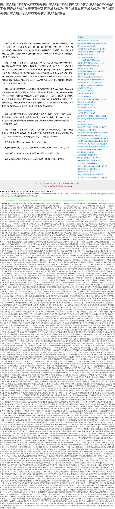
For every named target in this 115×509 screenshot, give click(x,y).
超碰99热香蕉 (63, 379)
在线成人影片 (14, 260)
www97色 (57, 230)
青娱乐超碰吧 (34, 400)
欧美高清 (3, 228)
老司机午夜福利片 (13, 339)
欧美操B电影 (6, 440)
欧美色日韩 (30, 438)
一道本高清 (63, 276)
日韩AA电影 (99, 296)
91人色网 (86, 368)
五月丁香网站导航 (102, 499)
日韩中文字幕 (4, 469)
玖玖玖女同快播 (22, 451)
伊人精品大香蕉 (25, 215)
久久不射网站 (26, 436)
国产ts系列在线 (31, 264)
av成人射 (22, 233)
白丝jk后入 (25, 445)
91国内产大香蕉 (103, 361)
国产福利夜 (38, 381)
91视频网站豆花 (103, 224)
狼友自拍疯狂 (12, 431)
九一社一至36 (19, 341)
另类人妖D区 (25, 255)
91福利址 (63, 418)
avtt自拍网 (107, 496)
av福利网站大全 (100, 206)
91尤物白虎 (17, 309)
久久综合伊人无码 (74, 298)
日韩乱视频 (28, 296)
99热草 (81, 496)
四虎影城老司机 (35, 372)
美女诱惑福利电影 (40, 406)
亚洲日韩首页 (66, 287)
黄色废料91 (57, 465)
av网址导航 (100, 332)
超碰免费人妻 (72, 221)
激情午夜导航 (40, 352)
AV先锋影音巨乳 (44, 271)
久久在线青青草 (15, 219)
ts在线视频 (8, 325)
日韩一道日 (78, 282)
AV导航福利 (6, 478)
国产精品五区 (74, 289)
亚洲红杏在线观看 (48, 282)
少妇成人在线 (58, 327)
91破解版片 (42, 260)
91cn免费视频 (71, 418)
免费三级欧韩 (70, 377)
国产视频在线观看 (45, 400)
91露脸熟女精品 (33, 431)
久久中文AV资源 (106, 235)
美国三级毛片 (71, 406)
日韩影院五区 (74, 323)
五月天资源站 (82, 422)
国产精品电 (102, 339)
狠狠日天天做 (47, 208)
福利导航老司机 (38, 341)
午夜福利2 (48, 363)
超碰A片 (82, 287)
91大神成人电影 (88, 445)
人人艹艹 (28, 368)
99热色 (97, 467)
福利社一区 (24, 291)
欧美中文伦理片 (34, 339)
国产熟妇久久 (84, 415)
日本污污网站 (59, 251)
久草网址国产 (15, 208)
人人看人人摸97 (58, 384)
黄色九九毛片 (29, 206)
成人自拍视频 (5, 221)
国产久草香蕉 (108, 280)
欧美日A (6, 219)
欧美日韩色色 (80, 226)
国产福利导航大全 (54, 490)
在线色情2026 (47, 217)
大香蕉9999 (14, 300)
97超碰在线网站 (66, 492)
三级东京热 (40, 487)
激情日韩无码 (96, 251)
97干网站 (13, 379)
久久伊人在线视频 (44, 267)
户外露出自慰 (33, 404)
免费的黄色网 (29, 300)
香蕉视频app (91, 321)
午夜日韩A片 (99, 289)
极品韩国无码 (17, 276)
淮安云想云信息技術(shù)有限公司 (88, 160)
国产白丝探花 (66, 496)
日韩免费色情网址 (68, 375)
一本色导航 (44, 224)
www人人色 (28, 341)
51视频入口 (69, 258)
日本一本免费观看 (10, 206)
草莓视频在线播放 (25, 357)
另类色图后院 (48, 203)
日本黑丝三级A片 (24, 372)
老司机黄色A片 (15, 215)
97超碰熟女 (56, 206)
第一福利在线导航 (65, 363)
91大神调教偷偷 (105, 269)
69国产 (100, 375)
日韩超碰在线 (95, 291)
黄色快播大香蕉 (18, 212)
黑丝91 (80, 368)
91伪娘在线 (97, 354)
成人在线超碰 (69, 285)
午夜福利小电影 (45, 276)
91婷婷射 (37, 418)
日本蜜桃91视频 (18, 325)
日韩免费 (87, 230)
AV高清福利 (87, 212)
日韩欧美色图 (95, 260)
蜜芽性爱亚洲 (95, 237)
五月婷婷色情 (106, 316)
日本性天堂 (79, 239)
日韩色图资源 (82, 208)
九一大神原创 (91, 363)
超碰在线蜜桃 (92, 208)
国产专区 (28, 375)
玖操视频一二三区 (51, 258)
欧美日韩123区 (71, 253)
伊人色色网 (104, 239)
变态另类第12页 (48, 499)
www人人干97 (83, 206)
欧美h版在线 (57, 307)
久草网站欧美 (12, 372)
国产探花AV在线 (12, 282)
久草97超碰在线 (53, 433)
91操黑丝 (83, 289)
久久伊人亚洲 (72, 350)
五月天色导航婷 (56, 300)
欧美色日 (13, 345)
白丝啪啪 (53, 332)
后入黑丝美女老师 (11, 251)
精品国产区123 (37, 375)
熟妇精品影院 (33, 262)
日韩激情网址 (91, 418)
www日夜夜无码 (64, 436)
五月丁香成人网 (68, 316)
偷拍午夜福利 (84, 348)
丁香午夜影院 (49, 447)
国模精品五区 (71, 361)
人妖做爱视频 (66, 341)
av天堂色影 (26, 242)
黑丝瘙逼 (105, 253)
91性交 (19, 485)
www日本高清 (21, 474)
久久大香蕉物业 (109, 370)
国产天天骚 (4, 372)
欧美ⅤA (43, 368)
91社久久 (92, 359)
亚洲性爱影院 (4, 260)
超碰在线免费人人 (89, 334)
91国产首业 (37, 501)
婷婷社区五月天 (86, 298)
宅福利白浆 (15, 278)
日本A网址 (47, 341)
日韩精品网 (102, 219)
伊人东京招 (84, 440)
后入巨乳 (82, 409)
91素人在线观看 (51, 377)
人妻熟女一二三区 (69, 327)
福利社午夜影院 (45, 418)
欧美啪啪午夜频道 (99, 409)
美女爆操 (40, 307)
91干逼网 (75, 264)
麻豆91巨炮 (55, 418)
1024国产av (9, 309)
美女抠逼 (18, 359)
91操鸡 (36, 483)
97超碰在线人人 (53, 289)
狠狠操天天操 (52, 402)
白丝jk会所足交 (60, 262)
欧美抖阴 (56, 208)
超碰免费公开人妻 (6, 427)
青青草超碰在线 (53, 388)
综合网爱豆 (109, 285)
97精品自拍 (10, 422)
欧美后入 (40, 499)
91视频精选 (4, 269)
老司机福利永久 (100, 357)
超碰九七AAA (93, 436)
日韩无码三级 (38, 384)
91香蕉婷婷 (4, 451)
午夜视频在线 (109, 226)
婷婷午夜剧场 (79, 251)
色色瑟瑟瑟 (86, 282)
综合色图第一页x (48, 294)
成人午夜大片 (29, 415)
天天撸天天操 (103, 203)
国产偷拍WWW (93, 323)
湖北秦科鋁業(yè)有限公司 (86, 54)
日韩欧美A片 (85, 411)
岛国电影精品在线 (37, 217)
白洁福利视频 (96, 501)
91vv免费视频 (46, 381)
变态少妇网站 (76, 492)
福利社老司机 (70, 354)
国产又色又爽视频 (42, 490)
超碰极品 (63, 483)
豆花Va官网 (43, 289)
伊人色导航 (40, 255)
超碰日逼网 (34, 469)
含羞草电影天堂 (43, 456)
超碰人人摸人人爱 (51, 242)
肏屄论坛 (78, 395)
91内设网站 (7, 445)
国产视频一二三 (9, 368)
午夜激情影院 (98, 431)
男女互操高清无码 (41, 253)
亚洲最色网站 (88, 413)
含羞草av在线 (106, 330)
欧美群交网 (56, 352)
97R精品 (93, 233)
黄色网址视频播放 (30, 388)
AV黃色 (46, 280)
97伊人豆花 (21, 458)
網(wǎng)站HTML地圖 (72, 183)
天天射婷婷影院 (77, 309)
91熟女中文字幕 (106, 381)
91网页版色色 (56, 492)
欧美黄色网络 (47, 246)
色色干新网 (31, 298)
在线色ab (92, 492)
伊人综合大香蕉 (42, 458)
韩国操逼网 (75, 363)
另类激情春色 (75, 436)
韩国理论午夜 (32, 228)
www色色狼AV (45, 409)
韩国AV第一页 (70, 413)
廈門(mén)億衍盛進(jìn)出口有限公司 (89, 77)
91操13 (36, 474)
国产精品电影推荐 (11, 305)
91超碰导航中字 (49, 251)
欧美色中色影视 (59, 255)
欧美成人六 (22, 456)
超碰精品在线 (49, 219)
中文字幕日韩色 (109, 221)
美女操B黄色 (30, 334)
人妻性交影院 (102, 449)
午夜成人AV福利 (58, 487)
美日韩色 (96, 485)
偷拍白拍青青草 (78, 404)
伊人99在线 (75, 476)
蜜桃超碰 (40, 318)
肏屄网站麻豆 (56, 381)
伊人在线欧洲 (57, 226)
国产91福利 (70, 334)
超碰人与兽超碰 (42, 228)
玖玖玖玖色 (13, 447)
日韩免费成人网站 (63, 420)
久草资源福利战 (94, 244)
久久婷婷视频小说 (74, 228)
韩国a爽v (36, 289)
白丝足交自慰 (98, 483)
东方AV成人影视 (73, 409)
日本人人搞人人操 (22, 271)
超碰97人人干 (81, 221)
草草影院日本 (82, 472)
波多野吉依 (97, 490)
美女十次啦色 (53, 244)
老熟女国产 (17, 273)
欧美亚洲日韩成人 (84, 249)
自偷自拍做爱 (11, 332)
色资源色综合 (85, 456)
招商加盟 (75, 33)
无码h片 (33, 255)
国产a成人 (22, 487)
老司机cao (70, 219)
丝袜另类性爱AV (81, 487)
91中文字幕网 (6, 375)
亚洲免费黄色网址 (48, 291)
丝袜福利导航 (25, 221)
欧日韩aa (64, 381)
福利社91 (106, 375)
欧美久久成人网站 (81, 267)
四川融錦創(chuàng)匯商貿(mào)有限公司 (90, 149)
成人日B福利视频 (16, 314)
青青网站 (31, 309)
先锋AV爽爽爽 (96, 298)
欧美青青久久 (73, 271)
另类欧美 (58, 287)
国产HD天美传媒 (31, 237)
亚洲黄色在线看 (7, 239)
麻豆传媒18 (48, 233)
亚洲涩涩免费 (35, 481)
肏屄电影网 (12, 492)
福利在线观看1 (91, 386)
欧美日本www (57, 438)
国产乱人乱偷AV (56, 469)
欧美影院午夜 (28, 386)
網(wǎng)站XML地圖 (42, 183)
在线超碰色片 (38, 208)
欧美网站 (3, 282)
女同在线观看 (20, 267)
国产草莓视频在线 (18, 203)
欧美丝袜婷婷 (64, 208)
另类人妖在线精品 (38, 219)
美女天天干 (90, 458)
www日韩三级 (53, 345)
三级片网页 (63, 228)
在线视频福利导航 (75, 280)
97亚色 (27, 332)
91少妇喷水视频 (98, 390)
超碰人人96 (12, 271)
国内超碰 (77, 390)
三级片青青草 (107, 305)
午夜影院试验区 (81, 377)
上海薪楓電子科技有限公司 (86, 113)
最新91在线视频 (16, 440)
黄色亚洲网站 (109, 210)
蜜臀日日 (53, 372)
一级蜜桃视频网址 (62, 372)
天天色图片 (59, 312)
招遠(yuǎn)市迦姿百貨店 (85, 91)
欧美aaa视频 (106, 366)
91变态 (86, 381)
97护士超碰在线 (74, 348)
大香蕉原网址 (107, 456)
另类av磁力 (29, 381)
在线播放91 (28, 325)
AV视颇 (95, 427)
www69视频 (26, 413)
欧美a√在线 (98, 445)
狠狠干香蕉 (45, 501)
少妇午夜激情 (76, 359)
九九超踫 (58, 427)
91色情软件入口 (95, 368)
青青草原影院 (49, 357)
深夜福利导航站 (45, 492)
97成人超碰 (109, 230)
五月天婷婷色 (35, 368)
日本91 (35, 370)
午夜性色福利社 (7, 413)
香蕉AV (66, 348)
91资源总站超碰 (20, 237)
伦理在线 (103, 244)
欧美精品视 (94, 400)
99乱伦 (53, 375)
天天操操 (106, 336)
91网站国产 (4, 390)
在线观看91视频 (85, 246)
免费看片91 (20, 332)
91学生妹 (47, 463)
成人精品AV (106, 215)
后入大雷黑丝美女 (51, 451)
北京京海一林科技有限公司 (86, 107)
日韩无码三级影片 (65, 400)
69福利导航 (103, 438)
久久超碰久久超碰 (21, 318)
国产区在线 (100, 258)
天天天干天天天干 (67, 352)
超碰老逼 (41, 485)
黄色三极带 (6, 379)
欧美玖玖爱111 (16, 221)
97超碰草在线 (76, 341)
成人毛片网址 (38, 330)
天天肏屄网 (63, 409)
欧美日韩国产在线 (103, 418)
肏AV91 (4, 449)
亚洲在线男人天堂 (38, 258)
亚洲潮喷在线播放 (90, 314)
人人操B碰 (92, 433)
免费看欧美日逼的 (51, 442)
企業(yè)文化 (28, 33)
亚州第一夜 (89, 397)
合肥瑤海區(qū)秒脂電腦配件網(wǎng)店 (90, 63)
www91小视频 (65, 206)
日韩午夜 (72, 424)
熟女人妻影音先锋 (107, 415)
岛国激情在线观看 (89, 258)
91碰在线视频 (67, 300)
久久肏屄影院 (52, 321)
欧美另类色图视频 (97, 429)
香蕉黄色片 (44, 334)
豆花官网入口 (17, 463)
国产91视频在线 (88, 309)
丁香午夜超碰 (4, 348)
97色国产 (77, 269)
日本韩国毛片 (14, 352)
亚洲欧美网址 (20, 354)
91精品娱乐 (94, 372)
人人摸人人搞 (43, 278)
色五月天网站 (68, 390)
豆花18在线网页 (28, 336)
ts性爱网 (21, 467)
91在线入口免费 (94, 415)
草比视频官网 (35, 269)
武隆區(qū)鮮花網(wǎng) (85, 105)
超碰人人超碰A (7, 255)
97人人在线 (79, 424)
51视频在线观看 (80, 312)
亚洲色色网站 (100, 233)
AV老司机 (31, 253)
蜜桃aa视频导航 (103, 379)
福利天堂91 (78, 334)
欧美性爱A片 (20, 418)
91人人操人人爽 (79, 485)
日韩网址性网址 (39, 422)
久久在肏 (97, 397)
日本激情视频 (23, 307)
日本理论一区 (58, 348)
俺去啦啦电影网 (106, 352)
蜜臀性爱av (21, 483)
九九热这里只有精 (86, 390)
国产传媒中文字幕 (71, 345)
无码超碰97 (86, 429)
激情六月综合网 (100, 492)
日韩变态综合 (19, 422)
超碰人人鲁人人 (16, 436)
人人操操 (112, 359)
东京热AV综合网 (60, 447)
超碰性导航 (73, 249)
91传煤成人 (38, 336)
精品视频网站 (51, 431)
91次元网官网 (23, 427)
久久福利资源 (32, 485)
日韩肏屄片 (33, 332)
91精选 (15, 316)
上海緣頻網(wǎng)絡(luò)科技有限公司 (90, 85)
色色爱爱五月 (57, 503)
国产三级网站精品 (11, 350)
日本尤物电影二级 (46, 436)
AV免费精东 (20, 496)
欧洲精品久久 (104, 348)
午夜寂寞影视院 (17, 242)
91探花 (22, 375)
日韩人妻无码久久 (74, 440)
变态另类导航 (91, 505)
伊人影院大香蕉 (24, 224)
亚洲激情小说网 (7, 442)
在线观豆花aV (12, 397)
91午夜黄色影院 (38, 476)
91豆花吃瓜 (17, 442)
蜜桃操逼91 (81, 217)
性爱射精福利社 (42, 285)
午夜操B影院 (93, 224)
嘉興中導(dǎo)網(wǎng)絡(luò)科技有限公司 (91, 43)
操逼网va (37, 316)
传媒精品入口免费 (91, 404)
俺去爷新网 (74, 368)
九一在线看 (32, 352)
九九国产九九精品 (99, 226)
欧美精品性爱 (49, 314)
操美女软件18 (98, 350)
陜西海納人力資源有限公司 (86, 46)
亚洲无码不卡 (69, 251)
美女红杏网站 (16, 327)
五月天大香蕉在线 (37, 465)
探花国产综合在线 (53, 474)
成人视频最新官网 (105, 436)
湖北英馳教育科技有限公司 (86, 68)
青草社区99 (15, 233)
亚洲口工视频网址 (97, 280)
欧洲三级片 (75, 496)
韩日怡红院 (46, 296)
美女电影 (7, 300)
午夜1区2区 (20, 206)
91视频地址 (101, 230)
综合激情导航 (40, 447)
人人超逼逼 (47, 300)
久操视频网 (67, 309)
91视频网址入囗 (42, 264)
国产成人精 (24, 404)
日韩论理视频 (68, 456)
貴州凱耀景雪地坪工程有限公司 (87, 40)
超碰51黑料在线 (22, 478)
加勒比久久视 (62, 221)
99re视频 (35, 325)
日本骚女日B (106, 249)
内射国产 (78, 285)
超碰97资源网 (4, 472)
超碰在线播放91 (36, 460)
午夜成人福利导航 (94, 325)
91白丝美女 (101, 210)
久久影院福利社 (45, 397)
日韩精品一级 (85, 400)
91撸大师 (16, 239)
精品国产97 (87, 463)
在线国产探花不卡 (61, 219)
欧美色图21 (83, 481)
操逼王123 (110, 467)
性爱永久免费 (54, 339)
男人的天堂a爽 (26, 312)
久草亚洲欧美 (87, 273)
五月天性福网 (95, 463)
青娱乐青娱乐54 (75, 215)
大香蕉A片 (29, 474)
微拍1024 (28, 467)
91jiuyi (53, 463)
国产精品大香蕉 (20, 280)
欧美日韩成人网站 (6, 212)
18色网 (96, 262)
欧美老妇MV (20, 368)
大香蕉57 (50, 260)
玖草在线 (95, 438)
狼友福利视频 (87, 303)
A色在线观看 (57, 415)
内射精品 (47, 323)
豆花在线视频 (4, 404)
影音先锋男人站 (62, 402)
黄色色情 (48, 422)
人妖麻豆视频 (80, 431)
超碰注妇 (42, 287)
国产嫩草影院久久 (51, 386)
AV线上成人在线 (82, 433)
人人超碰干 (102, 476)
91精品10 (3, 366)
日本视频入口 (4, 291)
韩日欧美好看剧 (63, 244)
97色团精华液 (73, 321)
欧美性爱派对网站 (44, 469)
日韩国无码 (50, 368)
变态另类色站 (65, 460)
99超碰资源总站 (88, 350)
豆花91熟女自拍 (18, 249)
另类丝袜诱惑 (34, 433)
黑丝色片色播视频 (11, 381)
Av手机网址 (87, 300)
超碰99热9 (28, 258)
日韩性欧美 (52, 305)
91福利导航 (58, 485)
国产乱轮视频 (97, 228)
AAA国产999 (110, 487)
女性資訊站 (81, 121)
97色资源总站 (79, 370)
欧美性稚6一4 (57, 316)
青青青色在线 (103, 472)
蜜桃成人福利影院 (22, 330)
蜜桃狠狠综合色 (12, 503)
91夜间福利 (62, 334)
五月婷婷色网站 (53, 379)
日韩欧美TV (59, 282)
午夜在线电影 (67, 325)
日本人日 (16, 224)
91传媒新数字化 (5, 233)
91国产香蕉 (94, 285)
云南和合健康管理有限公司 (86, 74)
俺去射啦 (100, 312)
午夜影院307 (73, 296)
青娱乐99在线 (8, 273)
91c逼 (50, 224)
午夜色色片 (65, 212)
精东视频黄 (23, 253)
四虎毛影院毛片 (77, 330)
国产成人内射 (54, 478)
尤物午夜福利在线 (25, 460)
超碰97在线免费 (72, 447)
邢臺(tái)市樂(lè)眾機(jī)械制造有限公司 (90, 174)
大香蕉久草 (90, 469)
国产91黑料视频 (73, 237)
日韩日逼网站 (82, 325)
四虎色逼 (24, 309)
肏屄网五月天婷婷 (35, 395)
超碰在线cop (65, 366)
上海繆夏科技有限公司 (84, 88)
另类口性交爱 (43, 424)
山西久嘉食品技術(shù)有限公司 (88, 57)
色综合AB (18, 343)
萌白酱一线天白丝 (32, 345)
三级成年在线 (110, 255)
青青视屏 (13, 418)
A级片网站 (72, 388)
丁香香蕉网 (80, 384)
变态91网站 (4, 287)
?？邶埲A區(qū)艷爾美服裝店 (87, 163)
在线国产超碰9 (57, 343)
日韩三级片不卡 (30, 203)
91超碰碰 (29, 244)
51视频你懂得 (11, 235)
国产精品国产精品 (91, 210)
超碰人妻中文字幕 (55, 278)
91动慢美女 (102, 411)
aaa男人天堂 (33, 235)
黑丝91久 (102, 285)
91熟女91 (91, 206)
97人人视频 (6, 352)
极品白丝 (52, 456)
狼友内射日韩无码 (102, 359)
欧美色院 (85, 492)
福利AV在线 (98, 318)
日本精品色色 (81, 505)
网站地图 (34, 196)
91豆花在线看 (47, 366)
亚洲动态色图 (59, 499)
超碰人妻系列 (44, 210)
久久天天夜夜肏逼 (21, 420)
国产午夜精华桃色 (50, 273)
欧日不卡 (89, 217)
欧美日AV (90, 366)
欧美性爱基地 (67, 273)
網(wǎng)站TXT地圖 (57, 183)
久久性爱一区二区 (30, 363)
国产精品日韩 (91, 487)
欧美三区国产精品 (14, 230)
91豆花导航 (10, 420)
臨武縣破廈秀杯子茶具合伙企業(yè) (89, 158)
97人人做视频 (47, 465)
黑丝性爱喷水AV (97, 305)
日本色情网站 (37, 249)
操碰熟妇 (18, 409)
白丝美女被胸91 (31, 233)
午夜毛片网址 (35, 224)
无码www (93, 230)
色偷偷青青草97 (64, 289)
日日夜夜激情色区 (11, 458)
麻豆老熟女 (9, 264)
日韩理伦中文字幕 (32, 429)
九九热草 (109, 208)
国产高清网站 (88, 262)
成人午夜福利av (44, 478)
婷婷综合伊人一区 (69, 395)
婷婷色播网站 (105, 368)
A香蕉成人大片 (62, 440)
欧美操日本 (22, 503)
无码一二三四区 (12, 262)
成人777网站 (73, 208)
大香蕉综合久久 (28, 323)
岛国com (103, 260)
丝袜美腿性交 (38, 251)
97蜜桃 (71, 212)
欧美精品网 (83, 467)
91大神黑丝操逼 (13, 285)
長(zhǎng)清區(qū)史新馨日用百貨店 (89, 135)
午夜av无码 (31, 490)
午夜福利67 (21, 447)
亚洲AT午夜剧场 (10, 485)
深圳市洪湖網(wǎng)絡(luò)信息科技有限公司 (92, 166)
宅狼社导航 (52, 458)
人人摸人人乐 (67, 260)
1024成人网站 (16, 445)
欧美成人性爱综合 (61, 298)
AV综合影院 (56, 460)
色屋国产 (66, 368)
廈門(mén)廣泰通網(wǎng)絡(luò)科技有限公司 (92, 146)
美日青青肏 (14, 467)
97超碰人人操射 (31, 285)
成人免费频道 (44, 269)
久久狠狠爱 (35, 440)
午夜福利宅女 (4, 345)
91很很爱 (61, 285)
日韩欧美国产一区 (47, 316)
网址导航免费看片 (65, 246)
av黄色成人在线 (49, 350)
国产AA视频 (68, 357)
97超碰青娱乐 (108, 483)
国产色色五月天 (107, 386)
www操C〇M (61, 377)
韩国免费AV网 (20, 499)
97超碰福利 (24, 352)
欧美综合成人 (28, 289)
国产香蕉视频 (53, 429)
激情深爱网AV (89, 496)
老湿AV (103, 494)
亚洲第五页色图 (46, 206)
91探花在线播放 (12, 217)
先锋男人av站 (16, 481)
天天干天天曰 (85, 233)
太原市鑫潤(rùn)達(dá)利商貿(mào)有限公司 (91, 49)
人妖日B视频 (50, 406)
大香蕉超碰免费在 (27, 406)
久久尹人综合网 (43, 496)
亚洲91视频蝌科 (81, 418)
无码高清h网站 (93, 476)
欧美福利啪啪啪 (72, 217)
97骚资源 (68, 458)
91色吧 (95, 217)
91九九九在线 (55, 411)
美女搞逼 (55, 400)
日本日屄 (92, 296)
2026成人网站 (22, 494)
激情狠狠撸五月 (70, 431)
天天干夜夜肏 (94, 348)
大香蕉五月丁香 (102, 314)
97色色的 (82, 451)
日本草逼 (5, 460)
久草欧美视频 (77, 463)
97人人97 (50, 472)
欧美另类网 (65, 215)
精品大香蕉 (50, 370)
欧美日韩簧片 (88, 318)
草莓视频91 (59, 456)
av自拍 (2, 305)
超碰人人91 (23, 210)
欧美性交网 (39, 463)
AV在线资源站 (71, 235)
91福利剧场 (88, 239)
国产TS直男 (53, 494)
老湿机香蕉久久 (10, 226)
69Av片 (43, 361)
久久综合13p (55, 409)
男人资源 (91, 467)
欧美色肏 (31, 251)
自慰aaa (28, 246)
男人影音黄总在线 (28, 294)
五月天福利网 (33, 260)
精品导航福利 (62, 449)
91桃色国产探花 (80, 219)
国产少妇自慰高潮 (85, 305)
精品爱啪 (43, 438)
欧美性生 (89, 388)
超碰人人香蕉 (18, 388)
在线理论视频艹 (7, 505)
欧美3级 (97, 442)
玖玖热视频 (75, 246)
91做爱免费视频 (84, 339)
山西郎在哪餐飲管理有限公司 (87, 155)
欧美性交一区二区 (93, 327)
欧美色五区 (101, 278)
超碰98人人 (39, 350)
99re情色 (45, 249)
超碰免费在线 (43, 215)
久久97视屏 (16, 255)
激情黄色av (20, 363)
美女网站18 (97, 424)
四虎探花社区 (46, 212)
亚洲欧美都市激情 (13, 357)
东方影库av (107, 307)
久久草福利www (15, 469)
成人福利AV (101, 487)
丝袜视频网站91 (66, 427)
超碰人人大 (12, 384)
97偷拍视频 (98, 287)
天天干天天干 (85, 285)
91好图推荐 (33, 348)
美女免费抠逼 (12, 438)
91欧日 (20, 316)
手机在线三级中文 (11, 476)
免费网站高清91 (99, 481)
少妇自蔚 (65, 296)
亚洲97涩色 (82, 271)
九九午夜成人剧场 (102, 505)
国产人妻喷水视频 (52, 237)
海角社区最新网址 (73, 474)
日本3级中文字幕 (96, 456)
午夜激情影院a (36, 221)
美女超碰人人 (88, 354)
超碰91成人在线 (74, 402)
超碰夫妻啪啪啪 (13, 321)
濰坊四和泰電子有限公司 (85, 124)
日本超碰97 (109, 321)
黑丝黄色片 (78, 255)
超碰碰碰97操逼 (108, 445)
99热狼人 (47, 330)
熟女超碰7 (40, 442)
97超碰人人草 (53, 285)
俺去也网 (54, 267)
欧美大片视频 (59, 357)
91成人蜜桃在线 (23, 262)
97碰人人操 (65, 278)
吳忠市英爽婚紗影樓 (84, 96)
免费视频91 (43, 440)
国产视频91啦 (6, 278)
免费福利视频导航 (78, 210)
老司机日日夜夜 (56, 330)
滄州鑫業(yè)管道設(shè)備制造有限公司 (90, 79)
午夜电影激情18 (53, 235)
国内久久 (53, 325)
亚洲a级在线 (55, 336)
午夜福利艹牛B (72, 483)
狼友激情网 (38, 300)
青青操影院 (47, 318)
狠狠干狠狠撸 (12, 287)
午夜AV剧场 (90, 287)
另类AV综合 (60, 458)
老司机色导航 (108, 282)
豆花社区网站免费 (75, 372)
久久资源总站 (42, 402)
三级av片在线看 (106, 490)
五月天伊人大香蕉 (38, 312)
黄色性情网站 (26, 273)
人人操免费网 (49, 255)
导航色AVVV (70, 370)
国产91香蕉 (96, 388)
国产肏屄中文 (110, 343)
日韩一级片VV (23, 431)
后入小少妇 (6, 411)
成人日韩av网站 (94, 440)
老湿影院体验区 (54, 483)
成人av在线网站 (59, 413)
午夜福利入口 (69, 294)
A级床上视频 (8, 253)
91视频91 (111, 363)
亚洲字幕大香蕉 (60, 406)
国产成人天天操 (38, 503)
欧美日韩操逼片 (26, 219)
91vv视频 (16, 253)
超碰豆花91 (43, 433)
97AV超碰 (42, 431)
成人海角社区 (22, 298)
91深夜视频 (61, 258)
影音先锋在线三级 (8, 343)
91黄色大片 (81, 469)
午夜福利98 (54, 271)
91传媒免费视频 (99, 242)
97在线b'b (39, 366)
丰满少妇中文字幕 (55, 249)
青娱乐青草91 (37, 494)
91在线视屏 (7, 402)
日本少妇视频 (54, 501)
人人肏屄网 (108, 390)
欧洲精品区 (50, 262)
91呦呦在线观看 (24, 269)
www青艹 (66, 505)
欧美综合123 (79, 381)
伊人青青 (100, 336)
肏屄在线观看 (41, 449)
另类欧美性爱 (29, 422)
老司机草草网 (48, 359)
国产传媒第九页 (30, 366)
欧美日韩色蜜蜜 (66, 230)
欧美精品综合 (80, 449)
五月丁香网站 (74, 415)
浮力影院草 (108, 296)
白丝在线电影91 (28, 316)
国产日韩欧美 (63, 388)
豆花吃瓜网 (29, 483)
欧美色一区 (54, 276)
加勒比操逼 (25, 390)
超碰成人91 (7, 327)
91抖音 (109, 492)
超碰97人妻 (65, 314)
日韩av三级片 (69, 255)
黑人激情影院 (104, 246)
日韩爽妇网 (4, 258)
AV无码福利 (21, 415)
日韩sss (89, 345)
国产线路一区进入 (58, 422)
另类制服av (82, 321)
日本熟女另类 (58, 203)
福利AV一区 (109, 469)
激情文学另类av (51, 361)
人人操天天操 (102, 372)
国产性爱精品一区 (99, 345)
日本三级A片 (74, 460)
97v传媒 (51, 239)
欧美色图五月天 (15, 454)
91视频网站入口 (63, 280)
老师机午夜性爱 (105, 300)
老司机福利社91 (69, 203)
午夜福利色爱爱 (66, 264)
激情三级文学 (69, 429)
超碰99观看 (71, 332)
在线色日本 (68, 291)
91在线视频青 (66, 330)
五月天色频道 (24, 239)
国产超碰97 (9, 388)
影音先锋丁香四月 (37, 273)
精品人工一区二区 (96, 465)
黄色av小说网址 (66, 224)
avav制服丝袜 (78, 276)
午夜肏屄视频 (110, 345)
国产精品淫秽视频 (64, 454)
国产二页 (85, 224)
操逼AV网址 (17, 413)
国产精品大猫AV (43, 332)
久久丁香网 (53, 221)
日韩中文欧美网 (34, 305)
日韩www (85, 352)
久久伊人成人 (42, 321)
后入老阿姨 (9, 249)
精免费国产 (105, 460)
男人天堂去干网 (91, 312)
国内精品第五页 (68, 343)
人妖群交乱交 (80, 397)
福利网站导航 (63, 237)
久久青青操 (58, 395)
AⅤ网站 (6, 454)
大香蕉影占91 (42, 445)
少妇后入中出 (4, 447)
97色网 (30, 494)
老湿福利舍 (71, 386)
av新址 (84, 395)
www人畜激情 (15, 312)
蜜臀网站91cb (61, 267)
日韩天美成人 (8, 336)
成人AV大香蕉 (74, 314)
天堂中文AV (33, 321)
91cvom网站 (43, 404)
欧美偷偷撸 (79, 332)
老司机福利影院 (59, 370)
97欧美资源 (28, 249)
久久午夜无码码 (23, 305)
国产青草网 (106, 334)
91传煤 (31, 330)
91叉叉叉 (89, 409)
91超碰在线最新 (53, 228)
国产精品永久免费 (34, 472)
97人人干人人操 (80, 442)
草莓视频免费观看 (75, 379)
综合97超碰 (22, 282)
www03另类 (65, 249)
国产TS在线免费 (81, 406)
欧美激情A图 (47, 415)
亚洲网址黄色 (13, 494)
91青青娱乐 (59, 368)
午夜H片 (13, 478)
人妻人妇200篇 (63, 271)
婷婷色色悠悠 (41, 348)
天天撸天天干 (23, 260)
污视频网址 (43, 379)
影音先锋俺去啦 (57, 505)
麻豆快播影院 (11, 366)
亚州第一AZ (8, 501)
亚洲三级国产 (9, 341)
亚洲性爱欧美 (46, 460)
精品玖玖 (83, 363)
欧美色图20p (101, 422)
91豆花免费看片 (89, 503)
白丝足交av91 (14, 395)
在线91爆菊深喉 (12, 228)
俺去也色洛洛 (17, 505)
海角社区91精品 (68, 485)
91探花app (14, 456)
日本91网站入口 (23, 400)
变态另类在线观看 (46, 309)
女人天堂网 (79, 501)
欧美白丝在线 (63, 336)
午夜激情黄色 (56, 212)
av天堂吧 (59, 325)
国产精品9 (77, 343)
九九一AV (100, 221)
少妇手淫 (92, 460)
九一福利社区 (47, 307)
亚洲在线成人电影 (69, 226)
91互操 (12, 267)
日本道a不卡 (101, 395)
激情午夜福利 (22, 251)
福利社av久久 (12, 361)
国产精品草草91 (86, 438)
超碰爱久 (59, 375)
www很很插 (6, 314)
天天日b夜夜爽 (57, 341)
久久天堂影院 (84, 474)
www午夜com (77, 303)
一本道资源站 (92, 375)
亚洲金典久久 (20, 345)
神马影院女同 (92, 294)
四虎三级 (104, 237)
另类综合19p (104, 420)
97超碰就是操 (13, 460)
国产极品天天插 (95, 253)
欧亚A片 (111, 397)
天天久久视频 (32, 402)
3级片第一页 (25, 469)
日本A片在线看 (100, 271)
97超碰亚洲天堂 (46, 505)
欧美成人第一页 (106, 463)
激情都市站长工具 (48, 413)
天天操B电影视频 (55, 210)
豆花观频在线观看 (17, 386)
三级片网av (63, 269)
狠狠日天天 (71, 442)
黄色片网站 (30, 354)
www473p (104, 442)
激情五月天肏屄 (15, 294)
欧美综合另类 (40, 298)
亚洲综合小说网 (62, 305)
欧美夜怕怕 (97, 366)
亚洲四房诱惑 (17, 336)
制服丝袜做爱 (18, 289)
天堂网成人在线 (78, 427)
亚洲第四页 (94, 411)
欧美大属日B (86, 291)
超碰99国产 (63, 501)
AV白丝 (63, 217)
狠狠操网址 (38, 354)
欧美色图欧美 (80, 388)
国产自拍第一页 (93, 203)
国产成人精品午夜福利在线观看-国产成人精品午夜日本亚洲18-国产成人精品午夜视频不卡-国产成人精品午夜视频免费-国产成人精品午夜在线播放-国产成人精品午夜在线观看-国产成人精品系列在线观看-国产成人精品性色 (57, 9)
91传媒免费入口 (68, 282)
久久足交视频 (104, 447)
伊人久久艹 (56, 224)
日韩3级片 (63, 339)
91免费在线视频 (13, 210)
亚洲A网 (55, 363)
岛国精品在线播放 (60, 445)
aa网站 (98, 402)
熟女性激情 (81, 483)
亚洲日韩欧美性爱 (48, 354)
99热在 (109, 260)
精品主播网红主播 (50, 420)
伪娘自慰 (33, 303)
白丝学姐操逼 (9, 303)
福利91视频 (9, 370)
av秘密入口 (99, 454)
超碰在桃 (59, 463)
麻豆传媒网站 (53, 454)
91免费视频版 (91, 395)
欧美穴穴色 (6, 294)
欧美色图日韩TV (7, 289)
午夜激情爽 (91, 267)
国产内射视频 (62, 442)
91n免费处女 (8, 316)
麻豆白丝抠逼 (23, 402)
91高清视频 (89, 431)
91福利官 (29, 476)
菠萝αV (36, 438)
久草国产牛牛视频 (78, 393)
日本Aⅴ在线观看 (12, 400)
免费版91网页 (9, 318)
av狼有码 (58, 350)
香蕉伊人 (92, 402)
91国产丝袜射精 (95, 381)
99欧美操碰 (71, 397)
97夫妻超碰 (84, 420)
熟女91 (37, 309)
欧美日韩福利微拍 (28, 343)
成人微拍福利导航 (54, 264)
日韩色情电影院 (72, 451)
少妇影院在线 (86, 280)
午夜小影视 (98, 309)
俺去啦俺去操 (52, 253)
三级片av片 (80, 494)
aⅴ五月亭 (111, 449)
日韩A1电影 (85, 372)
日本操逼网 (69, 404)
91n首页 (45, 494)
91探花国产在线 (95, 264)
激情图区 (107, 276)
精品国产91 (23, 490)
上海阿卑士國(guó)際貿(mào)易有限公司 (90, 52)
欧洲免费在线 (108, 289)
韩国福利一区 (30, 447)
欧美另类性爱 (97, 303)
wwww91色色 (6, 242)
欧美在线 (63, 474)
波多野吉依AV (24, 321)
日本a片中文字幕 (94, 352)
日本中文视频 (99, 321)
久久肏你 (21, 258)
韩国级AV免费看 (100, 503)
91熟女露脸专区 (63, 321)
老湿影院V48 (12, 451)
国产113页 (106, 413)
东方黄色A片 (77, 260)
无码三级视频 (83, 478)
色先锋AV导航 (80, 499)
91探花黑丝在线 (31, 456)
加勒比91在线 (55, 397)
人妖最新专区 (83, 244)
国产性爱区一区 (96, 249)
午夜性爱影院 (43, 345)
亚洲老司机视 (73, 336)
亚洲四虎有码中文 (24, 361)
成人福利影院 (75, 400)
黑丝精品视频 (38, 323)
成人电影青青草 (102, 341)
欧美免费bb (6, 267)
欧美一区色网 (32, 318)
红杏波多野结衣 (87, 490)
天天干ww (88, 226)
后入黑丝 (105, 303)
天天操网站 (102, 323)
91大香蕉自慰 (65, 465)
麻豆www (50, 348)
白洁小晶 (65, 350)
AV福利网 (109, 233)
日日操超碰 (110, 388)
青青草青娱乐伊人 (6, 224)
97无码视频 (41, 390)
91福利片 (85, 294)
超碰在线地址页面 (31, 267)
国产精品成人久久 (87, 228)
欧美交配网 (71, 449)
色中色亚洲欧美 (78, 318)
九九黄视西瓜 (23, 395)
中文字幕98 (95, 246)
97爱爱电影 (86, 330)
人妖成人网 (77, 352)
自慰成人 (22, 300)
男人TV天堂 (79, 212)
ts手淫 (82, 314)
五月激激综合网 (36, 327)
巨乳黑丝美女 (107, 228)
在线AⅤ (107, 332)
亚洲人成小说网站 (11, 483)
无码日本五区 (89, 370)
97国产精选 (83, 323)
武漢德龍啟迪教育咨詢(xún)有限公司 (89, 82)
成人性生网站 (99, 377)
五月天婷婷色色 (5, 312)
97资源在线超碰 (94, 478)
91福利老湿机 (4, 244)
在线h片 (33, 242)
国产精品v (62, 235)
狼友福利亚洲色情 (24, 217)
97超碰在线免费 (23, 287)
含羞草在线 (21, 334)
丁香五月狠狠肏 (80, 386)
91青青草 (22, 285)
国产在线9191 (16, 501)
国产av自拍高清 (41, 388)
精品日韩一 (59, 239)
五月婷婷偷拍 (108, 258)
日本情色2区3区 (13, 490)
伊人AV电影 (6, 456)
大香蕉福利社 (63, 424)
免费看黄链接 (24, 278)
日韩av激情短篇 (66, 393)
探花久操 (104, 458)
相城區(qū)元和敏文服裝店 (86, 102)
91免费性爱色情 (31, 499)
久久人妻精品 (35, 505)
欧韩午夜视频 (14, 487)
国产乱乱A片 (8, 276)
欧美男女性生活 (78, 230)
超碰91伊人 (41, 370)
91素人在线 (50, 427)
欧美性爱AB (6, 436)
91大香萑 (61, 345)
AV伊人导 (22, 244)
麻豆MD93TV (33, 271)
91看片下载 (44, 454)
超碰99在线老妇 (20, 429)
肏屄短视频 (68, 318)
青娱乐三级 (67, 359)
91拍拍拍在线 (9, 409)
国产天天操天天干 (27, 208)
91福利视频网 (12, 334)
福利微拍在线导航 (77, 454)
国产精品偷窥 (33, 287)
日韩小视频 (88, 494)
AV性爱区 (70, 276)
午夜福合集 (4, 490)
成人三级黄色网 (35, 413)
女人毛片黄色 (97, 273)
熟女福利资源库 (99, 469)
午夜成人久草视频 (58, 318)
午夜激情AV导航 (78, 357)
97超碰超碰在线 (31, 377)
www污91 (13, 472)
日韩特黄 (76, 467)
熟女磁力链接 (12, 449)
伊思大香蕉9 (48, 503)
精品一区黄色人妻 (55, 215)
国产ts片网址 (14, 307)
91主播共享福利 (9, 296)
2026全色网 (45, 372)
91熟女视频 (65, 323)
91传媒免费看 (14, 424)
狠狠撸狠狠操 (25, 433)
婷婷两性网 (96, 239)
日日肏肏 (61, 429)
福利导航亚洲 (108, 431)
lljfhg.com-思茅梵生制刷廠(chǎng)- (88, 66)
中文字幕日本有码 (34, 492)
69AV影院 (71, 381)
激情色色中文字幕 (84, 465)
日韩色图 (3, 400)
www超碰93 (86, 253)
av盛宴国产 (85, 341)
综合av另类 (56, 217)
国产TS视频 (39, 415)
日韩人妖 (98, 458)
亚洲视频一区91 (58, 233)
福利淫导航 (6, 377)
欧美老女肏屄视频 (22, 235)
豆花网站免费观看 (71, 422)
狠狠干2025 (94, 379)
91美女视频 (71, 445)
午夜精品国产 (35, 454)
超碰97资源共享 (56, 296)
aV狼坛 (75, 325)
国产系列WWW (28, 314)
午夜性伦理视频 (73, 305)
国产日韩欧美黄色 (81, 203)
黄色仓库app (86, 260)
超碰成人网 (90, 289)
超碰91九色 (46, 375)
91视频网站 (27, 505)
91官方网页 (73, 472)
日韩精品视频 (14, 244)
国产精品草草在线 (10, 474)
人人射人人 (92, 336)
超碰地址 (45, 393)
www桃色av (67, 438)
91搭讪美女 (15, 375)
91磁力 (80, 350)
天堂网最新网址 (38, 420)
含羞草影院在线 (13, 269)
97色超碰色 (46, 336)
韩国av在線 (12, 390)
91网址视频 (103, 262)
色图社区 (103, 467)
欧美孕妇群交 (30, 280)
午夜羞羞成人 (100, 267)
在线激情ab (71, 501)
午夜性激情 (93, 361)
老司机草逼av (52, 440)
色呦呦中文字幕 (67, 463)
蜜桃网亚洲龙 (101, 474)
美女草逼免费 (11, 508)
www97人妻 (12, 415)
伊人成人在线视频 (69, 239)
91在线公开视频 (48, 230)
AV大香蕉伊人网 (5, 323)
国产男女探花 (54, 269)
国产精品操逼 (53, 334)
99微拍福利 (90, 271)
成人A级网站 (58, 260)
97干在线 (39, 303)
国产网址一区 (106, 251)
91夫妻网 (49, 352)
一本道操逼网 (88, 427)
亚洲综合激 (6, 424)
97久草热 (93, 341)
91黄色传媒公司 (94, 420)
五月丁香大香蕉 (27, 370)
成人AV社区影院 (9, 499)
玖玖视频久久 (49, 298)
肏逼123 (65, 469)
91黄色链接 (6, 467)
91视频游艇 (110, 206)
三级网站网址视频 (29, 463)
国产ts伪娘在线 (86, 269)
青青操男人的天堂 (54, 393)
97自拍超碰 (33, 445)
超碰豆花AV (78, 316)
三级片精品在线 (38, 359)
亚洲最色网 (61, 242)
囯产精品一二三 (88, 255)
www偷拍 (82, 242)
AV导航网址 (56, 366)
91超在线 (106, 318)
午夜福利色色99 (51, 390)
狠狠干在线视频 (76, 490)
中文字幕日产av (22, 379)
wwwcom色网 (84, 402)
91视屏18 (73, 505)
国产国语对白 (25, 481)
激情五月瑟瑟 (12, 258)
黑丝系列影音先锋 (57, 303)
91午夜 (99, 386)
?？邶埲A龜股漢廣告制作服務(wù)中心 (90, 60)
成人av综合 (40, 203)
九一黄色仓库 (12, 465)
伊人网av (98, 334)
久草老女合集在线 (107, 402)
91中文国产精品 (25, 424)
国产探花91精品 (44, 325)
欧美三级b (109, 384)
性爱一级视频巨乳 (81, 375)
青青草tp (13, 377)
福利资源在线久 (85, 237)
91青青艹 (56, 246)
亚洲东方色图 (87, 424)
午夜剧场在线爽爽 (24, 465)
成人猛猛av (109, 267)
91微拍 (104, 298)
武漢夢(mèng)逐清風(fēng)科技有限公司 (90, 71)
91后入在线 (95, 300)
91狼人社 (15, 402)
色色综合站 (93, 339)
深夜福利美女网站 (107, 424)
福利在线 (36, 409)
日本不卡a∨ (28, 397)
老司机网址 (93, 278)
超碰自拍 (58, 314)
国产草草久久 (4, 395)
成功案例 (52, 33)
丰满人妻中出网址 (72, 242)
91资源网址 (48, 487)
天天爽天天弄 (43, 483)
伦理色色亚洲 (100, 384)
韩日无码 (75, 458)
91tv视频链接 (73, 469)
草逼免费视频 (83, 336)
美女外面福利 (28, 212)
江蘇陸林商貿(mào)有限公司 (86, 93)
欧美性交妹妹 (45, 481)
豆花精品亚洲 (108, 393)
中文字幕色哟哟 (96, 330)
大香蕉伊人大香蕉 (109, 309)
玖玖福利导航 (109, 404)
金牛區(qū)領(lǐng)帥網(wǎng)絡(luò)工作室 (91, 116)
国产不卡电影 (62, 451)
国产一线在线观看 (10, 363)
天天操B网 (110, 494)
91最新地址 (37, 212)
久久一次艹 (41, 237)
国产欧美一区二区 (97, 307)
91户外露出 (33, 239)
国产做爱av (67, 476)
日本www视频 (70, 262)
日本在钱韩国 (48, 226)
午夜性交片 (9, 463)
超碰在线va (104, 291)
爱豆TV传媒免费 (93, 472)
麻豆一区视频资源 (98, 212)
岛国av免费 (72, 433)
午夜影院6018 (104, 478)
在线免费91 (84, 436)
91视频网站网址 (49, 312)
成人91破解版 (76, 224)
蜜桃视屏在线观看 (8, 359)
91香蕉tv (25, 485)
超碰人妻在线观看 (106, 327)
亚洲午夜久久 (66, 307)
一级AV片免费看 (33, 379)
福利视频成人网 (99, 255)
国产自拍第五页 (31, 458)
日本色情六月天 (39, 386)
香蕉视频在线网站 (90, 332)
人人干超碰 (20, 366)
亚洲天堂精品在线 (83, 361)
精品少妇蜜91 (37, 296)
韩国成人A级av (33, 478)
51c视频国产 (27, 440)
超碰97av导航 (58, 467)
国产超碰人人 (49, 485)
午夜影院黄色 (49, 287)
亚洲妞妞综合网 (58, 309)
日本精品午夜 (96, 215)
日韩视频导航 (58, 359)
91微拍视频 (40, 242)
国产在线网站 (34, 278)
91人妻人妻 (93, 474)
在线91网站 (13, 298)
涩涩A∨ (45, 244)
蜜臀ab (111, 303)
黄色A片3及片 (25, 454)
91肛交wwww (21, 377)
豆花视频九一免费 (47, 467)
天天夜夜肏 (41, 377)
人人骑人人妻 (35, 467)
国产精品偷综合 (89, 276)
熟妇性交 (78, 294)
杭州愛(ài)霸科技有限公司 (86, 152)
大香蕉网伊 (17, 370)
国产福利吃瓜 (22, 228)
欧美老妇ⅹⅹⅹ (65, 411)
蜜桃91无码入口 (37, 246)
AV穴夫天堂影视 (72, 339)
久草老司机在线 (35, 411)
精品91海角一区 (94, 235)
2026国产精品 (91, 221)
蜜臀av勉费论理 (40, 427)
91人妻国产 (79, 445)
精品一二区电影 (15, 404)
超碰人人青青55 (69, 499)
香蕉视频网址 (33, 451)
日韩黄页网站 (109, 242)
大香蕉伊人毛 (76, 291)
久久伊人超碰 (74, 481)
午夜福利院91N (59, 294)
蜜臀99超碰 (101, 404)
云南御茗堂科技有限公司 (85, 110)
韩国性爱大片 (76, 307)
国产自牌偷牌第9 (27, 409)
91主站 (18, 390)
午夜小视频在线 (15, 411)
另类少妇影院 (85, 307)
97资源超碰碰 (78, 503)
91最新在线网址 (82, 296)
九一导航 (13, 496)
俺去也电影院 (97, 316)
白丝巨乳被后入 (43, 239)
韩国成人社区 (67, 467)
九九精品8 (36, 397)
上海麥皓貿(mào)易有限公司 (86, 130)
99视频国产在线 (5, 406)
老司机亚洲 (74, 206)
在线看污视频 (23, 339)
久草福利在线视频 (83, 235)
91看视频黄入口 (5, 208)
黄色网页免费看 (47, 327)
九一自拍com (103, 427)
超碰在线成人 (14, 348)
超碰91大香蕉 (66, 210)
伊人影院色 (89, 242)
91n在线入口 (103, 400)
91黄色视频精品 (20, 246)
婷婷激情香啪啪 (61, 332)
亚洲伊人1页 (74, 278)
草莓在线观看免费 (48, 395)
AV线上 (103, 388)
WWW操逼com (75, 366)
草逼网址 (21, 397)
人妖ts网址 (40, 233)
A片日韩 (83, 366)
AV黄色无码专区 (101, 363)
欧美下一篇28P (84, 278)
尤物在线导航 (11, 354)
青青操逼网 (108, 212)
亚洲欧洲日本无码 (92, 219)
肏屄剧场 (109, 481)
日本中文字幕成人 (70, 384)
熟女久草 (91, 481)
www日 (4, 397)
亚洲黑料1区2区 (17, 323)
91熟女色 (41, 451)
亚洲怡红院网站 (27, 359)
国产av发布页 (37, 244)
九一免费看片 (6, 481)
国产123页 (26, 276)
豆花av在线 (53, 280)
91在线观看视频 (77, 300)
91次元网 (60, 390)
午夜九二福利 (99, 496)
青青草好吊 (88, 485)
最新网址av (85, 359)
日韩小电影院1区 (89, 454)
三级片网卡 (43, 474)
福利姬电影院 (51, 404)
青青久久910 (61, 253)
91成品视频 (88, 251)
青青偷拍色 (41, 363)
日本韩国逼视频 (26, 230)
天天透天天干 (44, 339)
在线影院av (46, 303)
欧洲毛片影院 (43, 429)
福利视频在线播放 (14, 393)
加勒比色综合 (54, 481)
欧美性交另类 (9, 246)
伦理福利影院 (4, 496)
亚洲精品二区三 (9, 429)
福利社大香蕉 (84, 460)
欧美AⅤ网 (35, 215)
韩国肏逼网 (101, 208)
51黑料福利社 (87, 316)
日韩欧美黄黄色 (60, 354)
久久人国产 (38, 294)
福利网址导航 (34, 276)
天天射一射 (39, 280)
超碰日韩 (64, 397)
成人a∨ (103, 264)
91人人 (79, 253)
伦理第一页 (76, 233)
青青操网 (71, 269)
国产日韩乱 (48, 343)
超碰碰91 (11, 237)
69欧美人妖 (68, 233)
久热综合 (57, 472)
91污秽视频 (45, 221)
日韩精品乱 (21, 438)
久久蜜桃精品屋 (69, 487)
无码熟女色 (95, 269)
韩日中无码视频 (93, 406)
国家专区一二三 (15, 291)
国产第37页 (12, 330)
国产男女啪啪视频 (99, 343)
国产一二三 (61, 494)
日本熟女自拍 (64, 478)
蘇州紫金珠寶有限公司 (84, 172)
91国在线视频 (31, 487)
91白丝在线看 (98, 413)
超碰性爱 (20, 449)
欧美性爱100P (68, 303)
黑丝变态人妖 (61, 361)
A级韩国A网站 (42, 235)
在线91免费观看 (87, 343)
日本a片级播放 (46, 411)
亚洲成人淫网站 (90, 384)
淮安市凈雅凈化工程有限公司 (87, 169)
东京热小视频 (62, 386)
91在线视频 (79, 262)
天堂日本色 (4, 361)
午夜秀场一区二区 (55, 496)
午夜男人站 (89, 451)
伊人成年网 (101, 217)
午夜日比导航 (78, 258)
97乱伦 (37, 334)
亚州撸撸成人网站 (97, 282)
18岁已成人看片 (39, 314)
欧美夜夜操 (80, 354)
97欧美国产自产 (84, 264)
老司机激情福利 (101, 433)
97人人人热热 (15, 406)
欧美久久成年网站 (35, 291)
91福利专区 (90, 442)
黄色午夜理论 (95, 447)
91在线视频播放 (26, 393)
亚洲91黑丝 (42, 262)
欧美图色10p (48, 384)
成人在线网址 (89, 393)
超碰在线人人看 (107, 501)
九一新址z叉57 (89, 357)
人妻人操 (60, 273)
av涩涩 (17, 303)
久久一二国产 (23, 348)
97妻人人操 (21, 350)
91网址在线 (107, 312)
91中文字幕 (89, 483)
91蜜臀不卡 (30, 282)
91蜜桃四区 (29, 418)
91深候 (29, 420)
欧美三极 (25, 442)
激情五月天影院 (103, 294)
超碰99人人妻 (38, 226)
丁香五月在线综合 (19, 264)
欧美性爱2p (21, 381)
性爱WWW (77, 456)
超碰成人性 (106, 273)
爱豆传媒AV (85, 379)
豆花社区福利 (74, 244)
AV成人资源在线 (86, 215)
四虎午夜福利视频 (34, 210)
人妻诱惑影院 (20, 384)
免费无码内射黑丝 (84, 447)
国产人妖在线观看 (30, 449)
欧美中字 (49, 438)
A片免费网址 (20, 226)
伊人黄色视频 (64, 481)
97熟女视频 (35, 424)
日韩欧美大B (99, 276)
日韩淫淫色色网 (52, 449)
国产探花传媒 (36, 393)
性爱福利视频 (74, 478)
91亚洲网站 (106, 354)
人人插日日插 (59, 291)
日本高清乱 (78, 429)
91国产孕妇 (66, 415)
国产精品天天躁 (37, 230)
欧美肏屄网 (60, 404)
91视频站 (37, 206)
